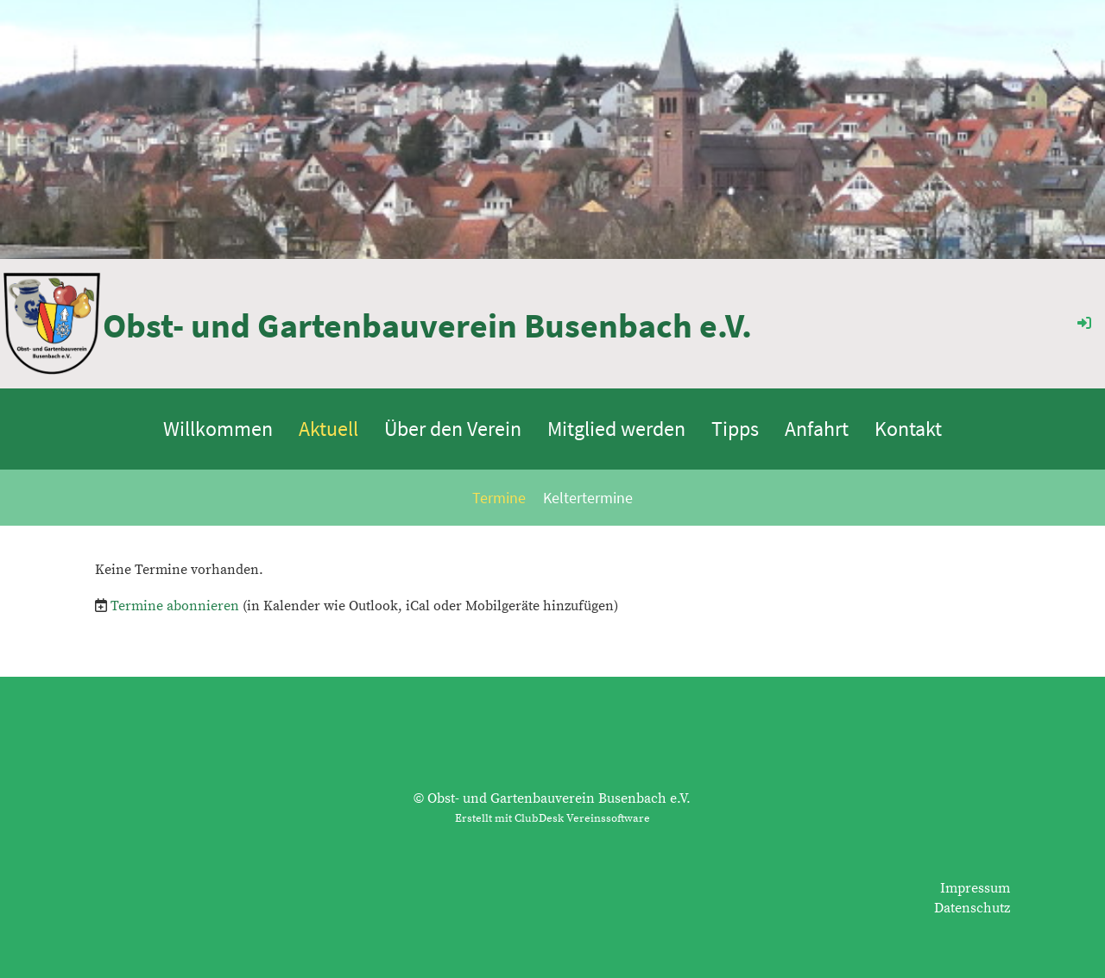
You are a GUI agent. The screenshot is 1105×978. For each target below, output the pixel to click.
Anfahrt (817, 428)
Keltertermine (588, 498)
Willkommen (218, 428)
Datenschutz (972, 908)
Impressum (975, 888)
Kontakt (908, 428)
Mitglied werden (616, 428)
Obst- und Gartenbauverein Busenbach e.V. (427, 325)
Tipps (735, 428)
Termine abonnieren (174, 606)
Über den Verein (452, 428)
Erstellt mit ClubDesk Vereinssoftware (552, 818)
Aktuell (328, 428)
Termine (499, 498)
